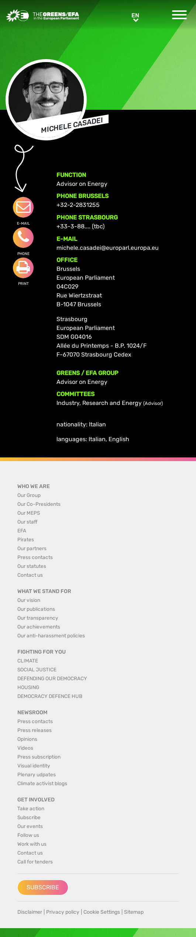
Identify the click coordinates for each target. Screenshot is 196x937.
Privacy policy (62, 912)
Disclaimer (29, 912)
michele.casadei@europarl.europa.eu (107, 247)
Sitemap (134, 912)
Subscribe (43, 887)
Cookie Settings (101, 912)
